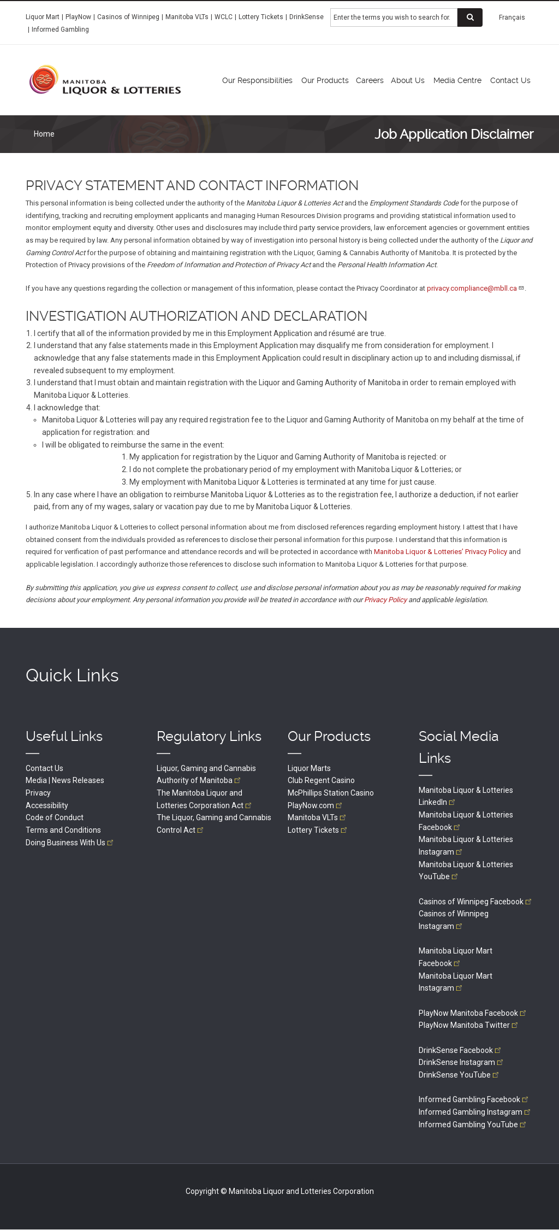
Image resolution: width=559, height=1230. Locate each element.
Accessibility (47, 805)
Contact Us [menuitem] (510, 80)
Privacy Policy (385, 600)
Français (512, 17)
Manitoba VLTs (187, 17)
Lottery (318, 830)
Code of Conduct (55, 817)
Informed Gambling (60, 29)
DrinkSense (306, 17)
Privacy (38, 792)
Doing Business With (70, 842)
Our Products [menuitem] (325, 80)
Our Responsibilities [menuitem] (257, 80)
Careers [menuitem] (370, 80)
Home (44, 134)
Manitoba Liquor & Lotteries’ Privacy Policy (440, 552)
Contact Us (44, 768)
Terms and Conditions (63, 830)
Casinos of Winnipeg (128, 17)
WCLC (224, 17)
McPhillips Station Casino (331, 792)
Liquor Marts (309, 768)
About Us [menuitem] (408, 80)
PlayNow (78, 17)
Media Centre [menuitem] (457, 80)
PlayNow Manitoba (473, 1013)
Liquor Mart (43, 17)
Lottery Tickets (261, 17)
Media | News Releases (65, 780)
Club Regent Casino (321, 780)
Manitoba (318, 817)
